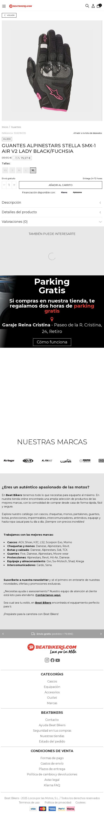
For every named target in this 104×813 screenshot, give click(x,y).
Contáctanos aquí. (48, 595)
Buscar (87, 6)
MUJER (7, 139)
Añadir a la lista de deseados (87, 133)
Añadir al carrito (61, 185)
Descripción (11, 203)
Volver (10, 15)
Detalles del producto (19, 212)
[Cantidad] (9, 185)
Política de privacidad (58, 802)
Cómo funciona (52, 342)
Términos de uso (29, 802)
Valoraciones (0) (15, 222)
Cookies (79, 802)
